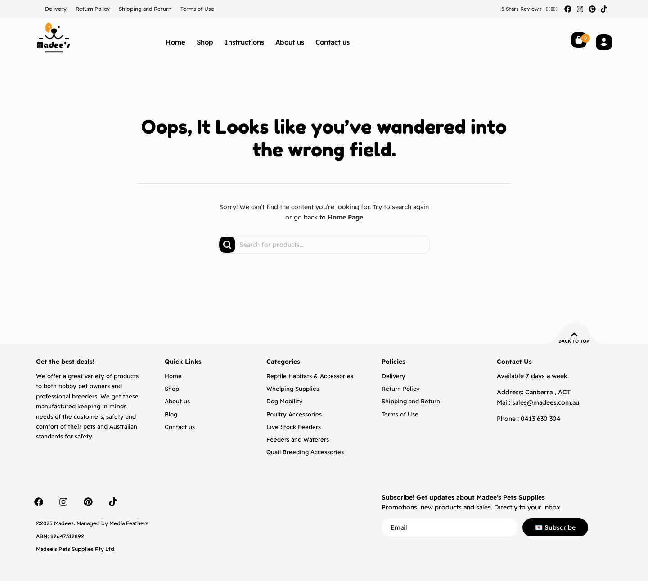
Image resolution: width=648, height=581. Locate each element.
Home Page (345, 217)
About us (289, 42)
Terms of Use (197, 8)
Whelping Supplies (292, 388)
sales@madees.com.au (545, 402)
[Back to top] (574, 334)
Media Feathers (128, 523)
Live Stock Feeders (293, 426)
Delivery (56, 8)
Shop (205, 42)
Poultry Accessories (294, 414)
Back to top (574, 341)
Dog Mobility (284, 401)
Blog (171, 414)
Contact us (332, 42)
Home (175, 42)
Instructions (244, 42)
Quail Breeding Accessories (305, 452)
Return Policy (93, 8)
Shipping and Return (145, 8)
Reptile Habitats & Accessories (309, 376)
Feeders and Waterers (297, 439)
